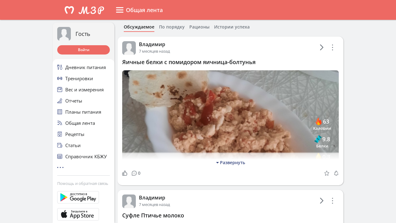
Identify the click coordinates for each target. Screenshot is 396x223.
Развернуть (230, 162)
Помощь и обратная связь (82, 183)
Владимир (152, 44)
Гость (82, 33)
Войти (83, 49)
